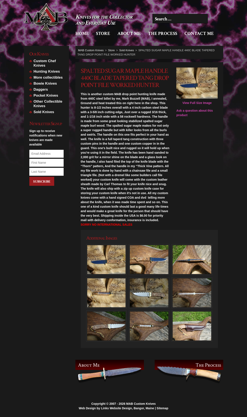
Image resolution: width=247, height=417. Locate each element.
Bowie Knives (45, 83)
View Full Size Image (197, 86)
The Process (162, 33)
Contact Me (199, 33)
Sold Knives (44, 112)
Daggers (41, 89)
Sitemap (162, 407)
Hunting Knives (47, 71)
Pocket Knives (46, 95)
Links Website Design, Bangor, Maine (127, 407)
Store (103, 33)
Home (82, 33)
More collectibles (48, 77)
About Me (129, 33)
